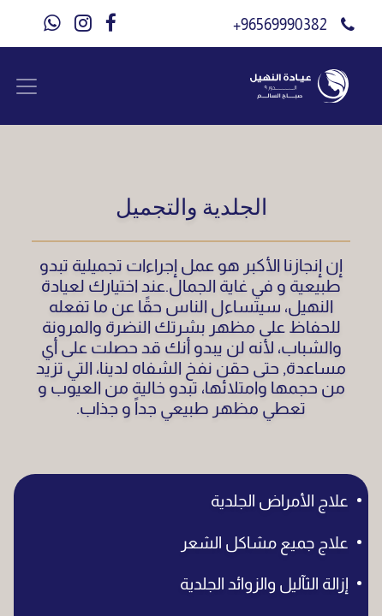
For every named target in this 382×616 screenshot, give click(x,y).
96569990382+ (284, 24)
